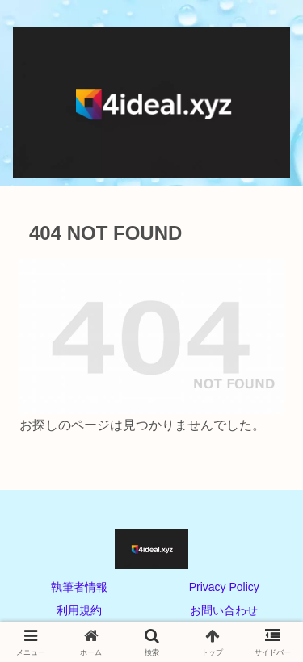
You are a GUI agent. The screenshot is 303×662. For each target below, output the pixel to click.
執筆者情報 (79, 586)
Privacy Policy (224, 586)
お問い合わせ (224, 610)
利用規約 (79, 610)
